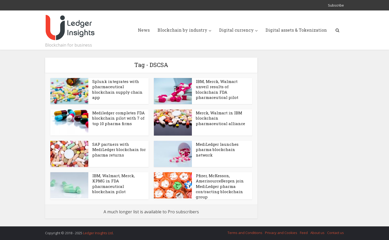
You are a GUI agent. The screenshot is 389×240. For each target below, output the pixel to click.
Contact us (335, 232)
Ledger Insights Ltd (98, 233)
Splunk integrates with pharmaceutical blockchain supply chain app (117, 89)
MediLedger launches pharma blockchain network (217, 150)
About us (317, 232)
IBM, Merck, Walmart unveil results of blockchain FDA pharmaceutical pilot (217, 89)
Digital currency (236, 30)
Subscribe (336, 5)
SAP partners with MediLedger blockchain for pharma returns (119, 150)
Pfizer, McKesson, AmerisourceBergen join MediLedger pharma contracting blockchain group (220, 186)
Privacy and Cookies (281, 232)
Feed (304, 232)
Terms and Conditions (245, 232)
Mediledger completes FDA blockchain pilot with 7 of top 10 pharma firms (118, 118)
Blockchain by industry (182, 30)
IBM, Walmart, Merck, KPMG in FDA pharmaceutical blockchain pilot (113, 183)
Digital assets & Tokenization (296, 30)
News (144, 30)
